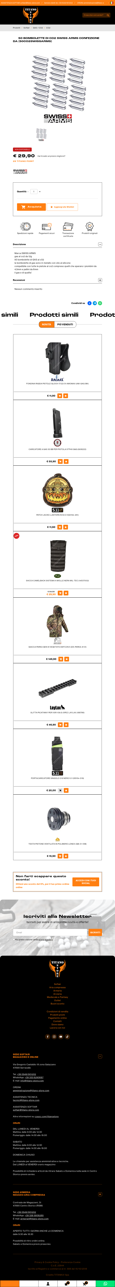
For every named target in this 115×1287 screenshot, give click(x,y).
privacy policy (46, 939)
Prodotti (16, 28)
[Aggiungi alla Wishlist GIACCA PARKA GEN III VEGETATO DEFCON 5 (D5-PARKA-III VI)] (66, 659)
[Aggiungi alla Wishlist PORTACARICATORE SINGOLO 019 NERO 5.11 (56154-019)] (66, 790)
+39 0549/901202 (26, 1074)
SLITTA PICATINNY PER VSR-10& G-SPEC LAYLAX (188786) (57, 712)
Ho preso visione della (34, 939)
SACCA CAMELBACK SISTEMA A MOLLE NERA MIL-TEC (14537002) (57, 580)
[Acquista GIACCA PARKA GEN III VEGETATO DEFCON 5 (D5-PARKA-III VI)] (60, 659)
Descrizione (57, 244)
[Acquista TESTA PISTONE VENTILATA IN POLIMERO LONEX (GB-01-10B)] (60, 856)
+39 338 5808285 (34, 1215)
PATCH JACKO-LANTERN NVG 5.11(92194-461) (57, 515)
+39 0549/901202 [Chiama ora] (67, 3)
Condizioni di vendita (57, 1011)
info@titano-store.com (32, 1080)
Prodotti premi (57, 1014)
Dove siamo (58, 1024)
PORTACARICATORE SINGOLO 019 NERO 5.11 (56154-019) (57, 778)
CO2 (48, 28)
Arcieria (57, 994)
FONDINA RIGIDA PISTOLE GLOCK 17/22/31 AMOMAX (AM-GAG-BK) (57, 383)
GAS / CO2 (38, 28)
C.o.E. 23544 (57, 1265)
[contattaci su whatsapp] (105, 1283)
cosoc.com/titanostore (47, 1116)
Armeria (57, 990)
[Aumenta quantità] (39, 191)
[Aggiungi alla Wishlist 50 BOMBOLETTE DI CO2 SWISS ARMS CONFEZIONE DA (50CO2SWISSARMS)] (62, 207)
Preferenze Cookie (71, 1262)
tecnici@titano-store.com (26, 1100)
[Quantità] (33, 191)
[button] (111, 3)
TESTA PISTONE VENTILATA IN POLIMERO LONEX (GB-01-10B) (58, 844)
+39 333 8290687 (34, 1077)
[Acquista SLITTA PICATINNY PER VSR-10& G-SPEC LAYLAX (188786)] (60, 724)
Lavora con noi (57, 1027)
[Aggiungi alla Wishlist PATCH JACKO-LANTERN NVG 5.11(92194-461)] (65, 527)
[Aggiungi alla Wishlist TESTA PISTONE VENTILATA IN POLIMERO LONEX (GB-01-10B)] (66, 856)
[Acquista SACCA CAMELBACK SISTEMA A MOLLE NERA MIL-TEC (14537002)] (60, 593)
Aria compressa (57, 987)
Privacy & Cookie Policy (47, 1262)
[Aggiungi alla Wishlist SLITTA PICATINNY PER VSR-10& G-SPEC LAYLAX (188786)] (66, 724)
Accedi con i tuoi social (86, 882)
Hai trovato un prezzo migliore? (51, 156)
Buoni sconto (57, 1003)
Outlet (57, 1000)
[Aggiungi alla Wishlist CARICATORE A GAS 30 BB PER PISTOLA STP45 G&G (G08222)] (66, 461)
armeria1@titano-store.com (34, 1218)
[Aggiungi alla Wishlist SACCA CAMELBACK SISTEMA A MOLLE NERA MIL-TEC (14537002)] (66, 593)
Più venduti (65, 324)
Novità (46, 324)
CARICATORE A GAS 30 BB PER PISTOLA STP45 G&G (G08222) (57, 449)
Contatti (57, 1021)
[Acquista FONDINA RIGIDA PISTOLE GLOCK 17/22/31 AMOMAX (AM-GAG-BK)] (59, 395)
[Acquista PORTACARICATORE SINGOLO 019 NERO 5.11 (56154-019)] (60, 790)
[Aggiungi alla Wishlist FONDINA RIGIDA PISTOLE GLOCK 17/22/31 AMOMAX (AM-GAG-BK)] (65, 395)
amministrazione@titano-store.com (99, 3)
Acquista (31, 207)
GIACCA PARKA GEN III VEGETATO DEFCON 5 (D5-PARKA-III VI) (57, 647)
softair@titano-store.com (32, 3)
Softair (27, 28)
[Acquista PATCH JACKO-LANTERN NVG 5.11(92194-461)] (59, 527)
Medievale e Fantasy (57, 997)
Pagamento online (57, 1018)
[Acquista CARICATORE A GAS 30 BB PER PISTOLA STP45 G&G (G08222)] (60, 461)
